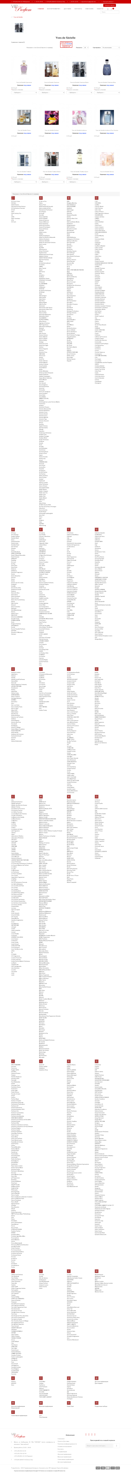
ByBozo (69, 350)
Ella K (40, 576)
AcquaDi (41, 230)
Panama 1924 (15, 1078)
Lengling (13, 879)
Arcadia (41, 446)
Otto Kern (97, 855)
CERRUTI (97, 259)
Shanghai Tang (99, 1135)
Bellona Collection (72, 241)
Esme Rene (42, 620)
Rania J (69, 1080)
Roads (69, 1131)
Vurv (68, 1338)
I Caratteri (42, 672)
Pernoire (13, 1173)
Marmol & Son (43, 892)
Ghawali (97, 574)
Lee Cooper (14, 875)
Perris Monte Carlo (16, 1174)
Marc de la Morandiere (45, 860)
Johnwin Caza (71, 763)
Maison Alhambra (44, 815)
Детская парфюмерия (101, 1381)
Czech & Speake (99, 378)
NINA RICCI (70, 851)
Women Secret (99, 1291)
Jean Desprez (71, 710)
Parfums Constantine (17, 1112)
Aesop (41, 246)
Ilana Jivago (42, 686)
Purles (13, 1267)
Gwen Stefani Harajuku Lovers (103, 636)
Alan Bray (42, 300)
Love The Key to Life (17, 949)
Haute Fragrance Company (19, 684)
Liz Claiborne (15, 923)
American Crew (43, 343)
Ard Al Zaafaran (43, 451)
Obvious (97, 801)
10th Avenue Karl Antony (18, 206)
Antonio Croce (43, 412)
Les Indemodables (16, 896)
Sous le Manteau (99, 1183)
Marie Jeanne (43, 880)
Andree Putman (43, 364)
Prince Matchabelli (16, 1243)
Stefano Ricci (98, 1198)
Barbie (69, 217)
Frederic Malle (71, 606)
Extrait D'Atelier (43, 660)
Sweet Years (98, 1226)
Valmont (69, 1281)
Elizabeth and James (45, 570)
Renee (69, 1109)
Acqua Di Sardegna (44, 227)
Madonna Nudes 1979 (45, 808)
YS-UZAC (41, 1392)
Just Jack (69, 785)
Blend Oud (70, 280)
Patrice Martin (15, 1149)
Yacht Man (42, 1381)
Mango (41, 851)
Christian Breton (99, 292)
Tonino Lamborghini (17, 1357)
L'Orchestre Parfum (16, 810)
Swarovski (98, 1222)
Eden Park (42, 541)
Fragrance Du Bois (72, 582)
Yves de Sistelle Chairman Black (79, 82)
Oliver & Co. (98, 819)
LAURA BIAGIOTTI (16, 855)
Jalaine (69, 689)
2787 (12, 217)
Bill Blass (69, 273)
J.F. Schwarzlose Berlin (73, 672)
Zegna (69, 1386)
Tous (12, 1362)
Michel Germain (43, 964)
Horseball (14, 724)
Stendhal (97, 1203)
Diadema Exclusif (16, 589)
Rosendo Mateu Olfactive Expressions (78, 1164)
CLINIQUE (97, 328)
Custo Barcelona (99, 376)
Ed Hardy (41, 538)
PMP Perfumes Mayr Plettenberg (20, 1214)
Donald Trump (15, 618)
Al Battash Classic (44, 278)
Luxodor (13, 970)
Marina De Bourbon (44, 884)
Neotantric (70, 824)
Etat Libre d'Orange (44, 637)
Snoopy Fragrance (100, 1167)
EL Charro (42, 557)
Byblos (69, 349)
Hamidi (13, 677)
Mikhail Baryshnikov (45, 970)
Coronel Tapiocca (100, 352)
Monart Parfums (43, 1009)
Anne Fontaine (43, 393)
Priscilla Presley (15, 1246)
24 (12, 215)
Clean (96, 326)
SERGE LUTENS (99, 1116)
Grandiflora (98, 611)
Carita (96, 223)
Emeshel (41, 586)
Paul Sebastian (15, 1155)
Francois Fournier (72, 598)
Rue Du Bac (70, 1185)
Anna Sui (41, 388)
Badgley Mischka (72, 203)
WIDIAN (97, 1288)
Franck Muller (71, 594)
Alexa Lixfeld (42, 312)
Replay (69, 1114)
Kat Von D (97, 681)
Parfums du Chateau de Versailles (21, 1119)
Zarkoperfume (71, 1383)
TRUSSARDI (14, 1372)
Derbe (13, 581)
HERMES (13, 700)
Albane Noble (43, 302)
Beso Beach (70, 254)
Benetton (69, 246)
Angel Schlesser (43, 374)
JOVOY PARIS (70, 773)
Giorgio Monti (99, 639)
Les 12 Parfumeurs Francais (19, 882)
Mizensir (41, 997)
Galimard (97, 538)
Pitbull (13, 1208)
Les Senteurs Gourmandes (19, 903)
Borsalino (69, 302)
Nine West (70, 853)
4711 (12, 220)
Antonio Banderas (44, 410)
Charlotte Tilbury (99, 273)
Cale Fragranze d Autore (102, 213)
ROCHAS (69, 1149)
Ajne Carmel (42, 268)
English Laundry (43, 598)
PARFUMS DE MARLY (17, 1118)
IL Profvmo (42, 684)
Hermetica (14, 701)
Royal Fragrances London (74, 1173)
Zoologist (69, 1398)
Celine (96, 254)
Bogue (69, 290)
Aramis (41, 443)
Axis (40, 518)
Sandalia (97, 1083)
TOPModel (14, 1358)
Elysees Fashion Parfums (46, 582)
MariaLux (41, 879)
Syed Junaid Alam (100, 1232)
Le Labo (13, 868)
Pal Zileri (13, 1071)
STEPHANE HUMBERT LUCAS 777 (104, 1205)
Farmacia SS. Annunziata (74, 543)
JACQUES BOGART (72, 679)
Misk (40, 988)
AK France (42, 271)
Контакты (61, 1449)
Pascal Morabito (16, 1147)
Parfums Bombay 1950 (18, 1109)
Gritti (96, 617)
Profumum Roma (16, 1255)
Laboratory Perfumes (17, 838)
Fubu (68, 611)
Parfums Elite (15, 1123)
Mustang (41, 1054)
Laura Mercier (15, 856)
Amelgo (41, 342)
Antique (41, 405)
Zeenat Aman (71, 1385)
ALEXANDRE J (43, 318)
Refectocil (70, 1094)
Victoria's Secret (71, 1316)
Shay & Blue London (100, 1140)
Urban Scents (43, 1286)
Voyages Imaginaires (73, 1336)
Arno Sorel (42, 465)
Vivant (69, 1329)
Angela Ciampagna (44, 376)
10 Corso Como (15, 201)
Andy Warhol (43, 367)
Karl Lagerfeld (99, 679)
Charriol (97, 275)
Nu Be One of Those (72, 875)
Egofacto (41, 548)
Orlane (97, 843)
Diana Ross (14, 594)
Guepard (97, 622)
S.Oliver (97, 1068)
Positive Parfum (15, 1231)
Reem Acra (70, 1092)
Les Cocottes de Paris (17, 885)
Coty (96, 357)
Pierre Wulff (14, 1202)
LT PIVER (13, 954)
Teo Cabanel (14, 1293)
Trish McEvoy (15, 1365)
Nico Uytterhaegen (72, 836)
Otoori (96, 853)
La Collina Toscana (16, 812)
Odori (96, 807)
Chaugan (97, 276)
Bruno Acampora (72, 331)
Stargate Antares (100, 1195)
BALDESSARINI (71, 206)
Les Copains (14, 889)
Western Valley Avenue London (104, 1283)
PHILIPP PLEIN (15, 1185)
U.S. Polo (41, 1274)
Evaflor (41, 646)
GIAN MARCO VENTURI (101, 577)
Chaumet (97, 278)
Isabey (41, 705)
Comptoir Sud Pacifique (101, 343)
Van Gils (69, 1285)
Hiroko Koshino (15, 715)
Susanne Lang (99, 1220)
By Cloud (69, 345)
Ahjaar (41, 261)
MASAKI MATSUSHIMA (45, 901)
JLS (68, 744)
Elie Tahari (42, 565)
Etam (40, 636)
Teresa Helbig (15, 1297)
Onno (96, 832)
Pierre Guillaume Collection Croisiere (21, 1197)
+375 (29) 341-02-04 (20, 1451)
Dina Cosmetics (15, 606)
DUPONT (13, 630)
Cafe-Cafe (98, 210)
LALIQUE (13, 843)
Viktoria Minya (71, 1321)
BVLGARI (69, 343)
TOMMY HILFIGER (16, 1353)
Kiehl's (97, 710)
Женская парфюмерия (18, 1406)
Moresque (42, 1030)
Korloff (97, 727)
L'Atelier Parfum (15, 807)
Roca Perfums (71, 1143)
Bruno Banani (71, 333)
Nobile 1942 (70, 858)
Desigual (13, 584)
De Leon (13, 562)
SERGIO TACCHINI (100, 1121)
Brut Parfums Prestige (73, 335)
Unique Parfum (43, 1283)
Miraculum (42, 985)
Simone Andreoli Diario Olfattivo (104, 1155)
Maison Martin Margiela (46, 826)
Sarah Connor (99, 1095)
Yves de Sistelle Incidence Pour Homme (107, 130)
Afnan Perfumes (43, 251)
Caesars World (99, 206)
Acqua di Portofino (44, 225)
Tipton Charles (15, 1336)
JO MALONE (70, 748)
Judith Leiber (70, 775)
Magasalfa (42, 810)
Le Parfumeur (15, 872)
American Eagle (43, 345)
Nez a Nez (70, 831)
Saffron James (99, 1071)
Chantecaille (98, 270)
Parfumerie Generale (17, 1102)
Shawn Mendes (99, 1138)
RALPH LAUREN (71, 1070)
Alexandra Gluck (44, 316)
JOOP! (68, 765)
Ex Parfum (42, 656)
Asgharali (42, 481)
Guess (97, 625)
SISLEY (97, 1161)
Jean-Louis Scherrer (72, 720)
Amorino (41, 350)
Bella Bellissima (71, 237)
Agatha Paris (43, 252)
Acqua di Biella (43, 218)
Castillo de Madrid (100, 246)
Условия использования (65, 1446)
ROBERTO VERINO (72, 1142)
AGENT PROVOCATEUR (45, 258)
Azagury (41, 520)
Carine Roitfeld (99, 222)
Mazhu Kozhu (43, 932)
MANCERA (42, 848)
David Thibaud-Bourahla (18, 555)
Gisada (97, 594)
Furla (68, 617)
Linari (12, 911)
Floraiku (69, 570)
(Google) (35, 1471)
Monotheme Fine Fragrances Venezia (49, 1016)
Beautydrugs (71, 232)
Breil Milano (70, 325)
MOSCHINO (42, 1038)
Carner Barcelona (100, 230)
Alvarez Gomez (43, 335)
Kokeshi (97, 724)
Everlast (41, 648)
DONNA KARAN (15, 620)
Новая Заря (70, 1406)
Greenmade (98, 613)
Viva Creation (71, 1328)
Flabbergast (70, 565)
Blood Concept (71, 282)
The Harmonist (15, 1309)
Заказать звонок (110, 5)
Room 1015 (70, 1162)
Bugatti (69, 361)
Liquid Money (15, 918)
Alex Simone (42, 311)
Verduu (69, 1295)
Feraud (69, 553)
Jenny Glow (70, 727)
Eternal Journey (43, 639)
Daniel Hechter (15, 541)
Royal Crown (70, 1171)
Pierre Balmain (15, 1193)
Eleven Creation (43, 562)
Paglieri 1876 (15, 1070)
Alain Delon (42, 299)
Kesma (97, 705)
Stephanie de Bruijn (100, 1207)
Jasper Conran (71, 700)
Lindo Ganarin (15, 913)
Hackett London (15, 672)
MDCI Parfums (43, 939)
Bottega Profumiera (73, 311)
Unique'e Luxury (43, 1285)
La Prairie (14, 826)
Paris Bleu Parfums (16, 1133)
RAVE (68, 1083)
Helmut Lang (15, 693)
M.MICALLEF (42, 801)
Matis (40, 909)
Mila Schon (42, 973)
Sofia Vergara (99, 1169)
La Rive (13, 827)
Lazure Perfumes (16, 862)
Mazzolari (41, 933)
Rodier (69, 1150)
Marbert (41, 856)
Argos (41, 455)
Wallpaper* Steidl (100, 1276)
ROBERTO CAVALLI (72, 1140)
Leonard (13, 880)
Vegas (69, 1288)
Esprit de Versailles (44, 625)
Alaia (40, 294)
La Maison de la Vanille (17, 817)
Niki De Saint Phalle (72, 848)
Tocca (13, 1340)
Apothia (41, 424)
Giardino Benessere (100, 582)
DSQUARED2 (14, 625)
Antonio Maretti (43, 417)
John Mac (69, 756)
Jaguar (69, 688)
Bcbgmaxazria (71, 225)
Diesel (13, 601)
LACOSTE (14, 839)
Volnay (69, 1333)
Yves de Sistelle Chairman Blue (107, 82)
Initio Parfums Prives (45, 696)
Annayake (42, 390)
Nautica (69, 813)
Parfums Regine (16, 1128)
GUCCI (97, 620)
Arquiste (41, 469)
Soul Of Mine (98, 1181)
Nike (68, 846)
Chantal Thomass (100, 268)
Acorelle (41, 215)
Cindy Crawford (99, 316)
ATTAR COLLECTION (45, 505)
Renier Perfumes (72, 1111)
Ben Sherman (71, 242)
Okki (96, 812)
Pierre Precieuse (16, 1200)
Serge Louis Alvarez (100, 1114)
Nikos (68, 850)
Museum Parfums (44, 1048)
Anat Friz (41, 359)
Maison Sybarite (43, 829)
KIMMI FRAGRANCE (100, 717)
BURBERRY (70, 338)
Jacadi (69, 676)
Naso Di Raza (70, 808)
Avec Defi (41, 515)
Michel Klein (42, 966)
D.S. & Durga (14, 534)
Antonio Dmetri (43, 414)
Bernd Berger (71, 252)
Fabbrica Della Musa (72, 534)
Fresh (68, 608)
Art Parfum (42, 474)
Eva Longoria (43, 644)
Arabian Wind (43, 438)
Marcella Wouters (44, 872)
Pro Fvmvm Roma (16, 1250)
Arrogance (42, 470)
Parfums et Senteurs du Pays (19, 1124)
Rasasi (69, 1082)
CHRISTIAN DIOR (99, 294)
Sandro (97, 1085)
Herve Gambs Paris (16, 707)
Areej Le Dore (43, 453)
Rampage (70, 1076)
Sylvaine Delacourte (100, 1234)
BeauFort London (72, 229)
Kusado (97, 739)
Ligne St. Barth (15, 909)
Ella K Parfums (43, 577)
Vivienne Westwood (72, 1340)
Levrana (13, 908)
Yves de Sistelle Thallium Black (51, 171)
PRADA (13, 1232)
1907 (12, 211)
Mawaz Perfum (43, 920)
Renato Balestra (71, 1104)
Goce (96, 603)
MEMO (41, 942)
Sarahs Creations (100, 1099)
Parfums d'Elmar (16, 1114)
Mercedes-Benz (43, 951)
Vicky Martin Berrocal (73, 1307)
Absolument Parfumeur (46, 210)
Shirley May (98, 1142)
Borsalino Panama (72, 304)
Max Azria (42, 921)
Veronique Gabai (72, 1300)
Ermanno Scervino (44, 611)
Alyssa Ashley (43, 340)
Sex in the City (99, 1124)
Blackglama (70, 278)
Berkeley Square (72, 251)
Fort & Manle (70, 577)
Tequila (13, 1295)
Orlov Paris (98, 844)
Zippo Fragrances (72, 1393)
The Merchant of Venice (18, 1312)
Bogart (69, 288)
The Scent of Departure (18, 1317)
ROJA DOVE (70, 1155)
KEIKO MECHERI (99, 691)
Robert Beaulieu (71, 1133)
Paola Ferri (14, 1088)
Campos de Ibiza (99, 217)
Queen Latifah (43, 1066)
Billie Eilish (70, 275)
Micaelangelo (43, 956)
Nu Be (68, 873)
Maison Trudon (43, 832)
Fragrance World (72, 584)
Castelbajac (98, 381)
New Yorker (70, 829)
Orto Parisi (98, 850)
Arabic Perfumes (44, 439)
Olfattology (98, 815)
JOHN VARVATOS (72, 761)
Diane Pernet (15, 598)
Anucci (41, 422)
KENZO (97, 700)
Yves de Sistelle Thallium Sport (79, 171)
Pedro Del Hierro (16, 1159)
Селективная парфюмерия (19, 1415)
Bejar (68, 235)
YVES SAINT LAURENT (45, 1397)
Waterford (98, 1278)
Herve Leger (14, 708)
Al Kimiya (41, 285)
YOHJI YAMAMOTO (44, 1390)
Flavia (68, 567)
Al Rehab (41, 288)
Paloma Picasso (15, 1073)
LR (12, 952)
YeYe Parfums (43, 1386)
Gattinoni (97, 546)
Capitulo (97, 220)
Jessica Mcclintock (72, 790)
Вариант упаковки (17, 89)
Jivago (69, 742)
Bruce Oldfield (71, 330)
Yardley (41, 1383)
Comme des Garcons (101, 340)
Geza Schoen (98, 570)
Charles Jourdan (99, 271)
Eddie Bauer (42, 540)
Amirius (41, 347)
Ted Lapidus (14, 1290)
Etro (40, 663)
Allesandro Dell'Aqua (45, 326)
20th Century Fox (16, 213)
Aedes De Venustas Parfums (47, 242)
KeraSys (97, 701)
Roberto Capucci (72, 1138)
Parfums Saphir (15, 1130)
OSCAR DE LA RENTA (101, 851)
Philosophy (14, 1190)
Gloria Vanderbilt (99, 601)
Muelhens (42, 1043)
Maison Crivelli (43, 817)
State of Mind (98, 1197)
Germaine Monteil (100, 567)
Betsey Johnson (71, 259)
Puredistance (15, 1265)
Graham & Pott (99, 610)
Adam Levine (43, 232)
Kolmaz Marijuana (100, 725)
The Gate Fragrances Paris (19, 1307)
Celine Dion (98, 256)
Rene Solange (71, 1107)
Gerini (96, 565)
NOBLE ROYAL (71, 860)
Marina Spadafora (44, 889)
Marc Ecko (42, 862)
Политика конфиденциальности (67, 1444)
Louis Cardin (14, 942)
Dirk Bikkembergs (16, 610)
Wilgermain (98, 1290)
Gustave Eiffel (99, 629)
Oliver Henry (98, 820)
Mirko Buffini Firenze (45, 987)
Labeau (13, 832)
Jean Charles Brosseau (73, 707)
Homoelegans (15, 720)
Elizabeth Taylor (43, 574)
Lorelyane (14, 935)
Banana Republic (72, 215)
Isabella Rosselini (44, 701)
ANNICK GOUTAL (44, 398)
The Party (14, 1314)
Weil (96, 1279)
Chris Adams (98, 287)
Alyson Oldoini (43, 338)
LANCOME (14, 846)
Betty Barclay (71, 261)
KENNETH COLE (99, 696)
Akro (40, 273)
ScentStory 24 (99, 1104)
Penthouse (14, 1164)
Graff (96, 608)
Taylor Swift (14, 1286)
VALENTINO (70, 1279)
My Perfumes (43, 1055)
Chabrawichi (98, 264)
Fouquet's (70, 579)
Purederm (14, 1263)
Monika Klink (42, 1014)
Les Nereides (15, 897)
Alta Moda (42, 330)
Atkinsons (42, 499)
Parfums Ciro (15, 1111)
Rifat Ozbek (70, 1126)
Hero (12, 703)
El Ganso (41, 558)
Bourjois (69, 318)
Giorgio (97, 587)
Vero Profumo (71, 1297)
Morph (41, 1035)
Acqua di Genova (44, 220)
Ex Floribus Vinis (43, 653)
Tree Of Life (14, 1363)
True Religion (15, 1369)
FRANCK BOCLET (72, 593)
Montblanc (42, 1024)
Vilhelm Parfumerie (72, 1322)
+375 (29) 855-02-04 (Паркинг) (23, 1456)
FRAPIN (69, 601)
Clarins (97, 321)
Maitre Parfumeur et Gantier (47, 836)
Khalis (96, 707)
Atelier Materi (43, 498)
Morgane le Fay (43, 1033)
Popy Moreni (14, 1224)
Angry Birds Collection (45, 378)
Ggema (97, 572)
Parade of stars (15, 1094)
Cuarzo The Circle (100, 369)
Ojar (96, 810)
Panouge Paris (15, 1085)
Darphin (13, 548)
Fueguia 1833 (71, 613)
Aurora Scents (43, 510)
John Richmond (71, 760)
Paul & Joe (14, 1152)
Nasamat (69, 807)
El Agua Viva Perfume (45, 555)
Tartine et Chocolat (16, 1279)
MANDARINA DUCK (44, 850)
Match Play (42, 906)
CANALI (97, 218)
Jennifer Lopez (71, 789)
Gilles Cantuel (99, 584)
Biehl (68, 268)
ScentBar (97, 1102)
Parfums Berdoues (16, 1107)
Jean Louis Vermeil (72, 712)
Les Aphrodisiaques (17, 884)
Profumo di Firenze (16, 1253)
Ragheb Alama (71, 1064)
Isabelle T (42, 703)
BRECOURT (70, 321)
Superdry (97, 1219)
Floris (68, 574)
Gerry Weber (98, 569)
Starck (97, 1193)
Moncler (41, 1011)
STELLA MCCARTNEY (101, 1202)
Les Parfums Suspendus (18, 901)
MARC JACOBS (43, 863)
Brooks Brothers (71, 328)
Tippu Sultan (14, 1334)
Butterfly (69, 342)
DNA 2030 (14, 615)
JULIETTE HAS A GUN (73, 780)
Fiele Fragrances (72, 557)
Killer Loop (98, 713)
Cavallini (97, 252)
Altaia (40, 331)
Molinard (41, 1000)
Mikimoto (41, 971)
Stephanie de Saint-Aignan (102, 1208)
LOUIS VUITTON (15, 945)
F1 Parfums (70, 533)
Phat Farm (14, 1183)
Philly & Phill (14, 1188)
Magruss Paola (43, 813)
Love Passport (15, 947)
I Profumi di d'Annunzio (45, 674)
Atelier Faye (42, 494)
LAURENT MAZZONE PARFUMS (20, 860)
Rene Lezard (70, 1106)
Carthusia (97, 242)
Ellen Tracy (42, 581)
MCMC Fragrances (44, 937)
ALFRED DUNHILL (44, 319)
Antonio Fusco (43, 415)
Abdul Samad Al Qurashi (46, 206)
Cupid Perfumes (99, 374)
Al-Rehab (41, 292)
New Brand (70, 826)
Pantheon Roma (16, 1087)
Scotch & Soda (99, 1106)
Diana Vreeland (15, 596)
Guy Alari (97, 630)
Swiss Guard (98, 1231)
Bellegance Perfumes (73, 239)
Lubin (12, 975)
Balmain (69, 211)
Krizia (96, 744)
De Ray (13, 564)
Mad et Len (42, 803)
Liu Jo (12, 921)
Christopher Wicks (100, 309)
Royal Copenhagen (72, 1167)
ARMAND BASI (43, 462)
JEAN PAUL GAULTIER (73, 717)
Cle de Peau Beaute (100, 325)
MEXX (41, 954)
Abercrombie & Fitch (45, 208)
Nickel (68, 832)
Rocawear (70, 1145)
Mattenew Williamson (45, 911)
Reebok (69, 1088)
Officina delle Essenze (101, 808)
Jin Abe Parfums (71, 741)
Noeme (69, 862)
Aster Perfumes (43, 484)
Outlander (98, 858)
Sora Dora (98, 1176)
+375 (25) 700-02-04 (20, 1453)
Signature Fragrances (101, 1149)
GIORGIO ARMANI (100, 589)
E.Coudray (42, 533)
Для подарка (98, 1383)
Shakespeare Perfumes (101, 1131)
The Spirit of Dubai (16, 1319)
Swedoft (97, 1224)
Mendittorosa (43, 945)
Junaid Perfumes (72, 782)
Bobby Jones (70, 355)
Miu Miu (41, 995)
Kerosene (97, 703)
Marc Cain (42, 858)
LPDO (12, 951)
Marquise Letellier (44, 896)
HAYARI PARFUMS (16, 686)
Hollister (13, 719)
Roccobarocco (71, 1147)
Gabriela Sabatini (100, 533)
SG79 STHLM (98, 1126)
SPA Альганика (99, 1185)
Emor (40, 591)
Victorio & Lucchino (72, 1319)
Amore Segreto (43, 349)
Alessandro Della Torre (45, 309)
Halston (13, 676)
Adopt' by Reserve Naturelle (47, 237)
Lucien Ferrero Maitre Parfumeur (20, 961)
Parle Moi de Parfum (17, 1142)
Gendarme (98, 548)
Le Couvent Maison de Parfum (20, 865)
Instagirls (41, 698)
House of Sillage (16, 727)
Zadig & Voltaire (71, 1381)
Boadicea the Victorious (74, 285)
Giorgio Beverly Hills (100, 591)
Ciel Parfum (98, 311)
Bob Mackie (70, 287)
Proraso (13, 1256)
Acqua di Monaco (44, 222)
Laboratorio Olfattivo (17, 836)
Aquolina (41, 431)
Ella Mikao (42, 579)
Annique (41, 400)
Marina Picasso (43, 887)
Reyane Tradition (72, 1121)
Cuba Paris (98, 371)
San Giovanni (98, 1082)
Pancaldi (13, 1080)
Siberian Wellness (100, 1145)
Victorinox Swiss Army (73, 1317)
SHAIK (96, 1130)
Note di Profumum (72, 868)
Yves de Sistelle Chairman (51, 82)
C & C (96, 201)
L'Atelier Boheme (16, 803)
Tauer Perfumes (15, 1281)
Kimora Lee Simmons (101, 742)
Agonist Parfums (44, 259)
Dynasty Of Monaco (17, 632)
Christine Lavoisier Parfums (103, 306)
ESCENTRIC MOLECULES (46, 618)
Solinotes (97, 1171)
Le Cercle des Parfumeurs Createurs (21, 863)
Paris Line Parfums (16, 1138)
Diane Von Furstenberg (18, 599)
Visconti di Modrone (72, 1326)
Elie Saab (41, 564)
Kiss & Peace (98, 719)
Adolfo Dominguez (44, 235)
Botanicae (70, 309)
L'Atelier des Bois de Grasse (19, 805)
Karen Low (98, 677)
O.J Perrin (97, 800)
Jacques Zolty (71, 684)
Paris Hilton (14, 1137)
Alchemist (42, 306)
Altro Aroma (42, 333)
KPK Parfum (98, 734)
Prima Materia (15, 1239)
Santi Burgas (98, 1090)
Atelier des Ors (43, 493)
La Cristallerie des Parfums (19, 813)
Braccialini (70, 357)
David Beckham (15, 552)
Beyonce (69, 264)
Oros (96, 848)
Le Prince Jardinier (16, 873)
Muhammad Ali (43, 1045)
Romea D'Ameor (71, 1157)
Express (41, 658)
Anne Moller (42, 397)
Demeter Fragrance (16, 572)
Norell (68, 867)
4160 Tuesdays (15, 218)
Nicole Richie (70, 844)
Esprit (40, 623)
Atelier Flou (42, 496)
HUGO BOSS (14, 732)
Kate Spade (98, 684)
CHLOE (97, 282)
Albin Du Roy (42, 304)
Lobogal (13, 927)
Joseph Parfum (71, 768)
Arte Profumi (42, 477)
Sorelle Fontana (99, 1178)
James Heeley (71, 691)
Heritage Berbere (16, 698)
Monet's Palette (43, 1012)
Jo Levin (69, 746)
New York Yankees (72, 827)
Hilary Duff (14, 710)
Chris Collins (98, 288)
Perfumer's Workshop (17, 1171)
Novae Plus (70, 872)
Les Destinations (16, 891)
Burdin (69, 340)
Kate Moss (98, 683)
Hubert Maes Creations (18, 729)
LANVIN (13, 850)
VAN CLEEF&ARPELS (73, 1283)
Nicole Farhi (70, 841)
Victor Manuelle (71, 1310)
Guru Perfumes (99, 627)
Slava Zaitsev (98, 1164)
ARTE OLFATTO (43, 475)
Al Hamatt (42, 282)
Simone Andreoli (99, 1154)
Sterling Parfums (100, 1210)
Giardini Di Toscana (100, 581)
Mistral (41, 994)
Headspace (14, 688)
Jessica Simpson (71, 730)
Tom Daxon (14, 1345)
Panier (13, 1083)
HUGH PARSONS (16, 730)
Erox (40, 615)
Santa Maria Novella (100, 1088)
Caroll (96, 234)
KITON (96, 720)
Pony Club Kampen (16, 1222)
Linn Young (14, 916)
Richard (69, 1123)
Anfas (41, 369)
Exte (40, 665)
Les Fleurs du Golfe (16, 894)
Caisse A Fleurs (99, 211)
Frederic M (70, 605)
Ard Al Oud (42, 450)
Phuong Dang (15, 1191)
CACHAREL (98, 203)
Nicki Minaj (70, 834)
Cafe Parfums (99, 208)
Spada (97, 1186)
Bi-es (68, 266)
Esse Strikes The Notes (45, 627)
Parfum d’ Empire (16, 1100)
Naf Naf (69, 880)
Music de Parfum (44, 1050)
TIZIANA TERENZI (16, 1338)
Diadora (13, 591)
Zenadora (70, 1388)
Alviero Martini (43, 337)
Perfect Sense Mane (17, 1167)
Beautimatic (70, 230)
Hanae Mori (14, 681)
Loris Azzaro (14, 939)
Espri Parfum (43, 622)
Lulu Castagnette (16, 966)
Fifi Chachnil (70, 558)
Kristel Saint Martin (100, 736)
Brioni (68, 326)
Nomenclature (71, 863)
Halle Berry (14, 674)
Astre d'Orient (43, 486)
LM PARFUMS (15, 925)
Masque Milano (43, 903)
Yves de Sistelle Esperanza (24, 82)
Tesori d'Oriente (15, 1300)
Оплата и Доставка (63, 1441)
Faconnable (70, 618)
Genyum (97, 555)
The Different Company (18, 1304)
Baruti (68, 220)
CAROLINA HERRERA (101, 232)
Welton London (99, 1281)
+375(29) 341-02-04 (18, 1)
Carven (97, 379)
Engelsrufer (42, 596)
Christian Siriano (99, 300)
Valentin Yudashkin (72, 1276)
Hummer (13, 737)
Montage (41, 1019)
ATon (40, 501)
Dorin (12, 622)
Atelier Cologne (43, 491)
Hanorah (13, 683)
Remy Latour (70, 1100)
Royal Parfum (71, 1176)
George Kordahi (99, 558)
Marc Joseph (42, 865)
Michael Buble (43, 957)
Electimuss (42, 560)
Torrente (13, 1374)
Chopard (97, 285)
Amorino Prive (43, 352)
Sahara (97, 1073)
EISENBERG (42, 552)
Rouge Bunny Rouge (73, 1166)
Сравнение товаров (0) (18, 42)
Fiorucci (69, 562)
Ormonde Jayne (99, 846)
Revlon (69, 1119)
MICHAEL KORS (43, 961)
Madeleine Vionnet (44, 805)
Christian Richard (100, 299)
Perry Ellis (14, 1176)
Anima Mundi (43, 379)
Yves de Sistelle (18, 17)
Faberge (69, 536)
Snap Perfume (99, 1166)
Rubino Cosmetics (72, 1179)
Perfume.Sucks (15, 1169)
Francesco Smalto (72, 591)
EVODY (41, 651)
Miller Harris (42, 980)
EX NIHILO (42, 654)
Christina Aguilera (100, 302)
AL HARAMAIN (43, 283)
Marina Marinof (43, 885)
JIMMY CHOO (70, 739)
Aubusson (42, 508)
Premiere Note (15, 1234)
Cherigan (97, 280)
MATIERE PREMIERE (45, 908)
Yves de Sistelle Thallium (24, 171)
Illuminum (41, 688)
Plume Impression (16, 1212)
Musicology (42, 1052)
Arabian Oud (42, 434)
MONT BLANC (43, 1018)
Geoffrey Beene (99, 557)
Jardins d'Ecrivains (72, 696)
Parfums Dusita (15, 1121)
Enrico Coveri (43, 599)
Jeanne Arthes (71, 724)
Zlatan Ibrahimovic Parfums (75, 1397)
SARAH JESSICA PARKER (102, 1097)
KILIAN (97, 712)
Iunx (40, 708)
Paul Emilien (14, 1154)
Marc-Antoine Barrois (45, 870)
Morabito (41, 1028)
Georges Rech (99, 560)
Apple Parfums (43, 426)
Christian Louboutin (100, 297)
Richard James (71, 1124)
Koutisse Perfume (100, 732)
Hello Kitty (14, 691)
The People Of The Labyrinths (19, 1316)
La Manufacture (15, 819)
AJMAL (41, 266)
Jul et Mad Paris (71, 778)
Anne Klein (42, 395)
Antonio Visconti (44, 421)
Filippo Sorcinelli (71, 560)
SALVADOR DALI (99, 1078)
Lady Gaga (14, 841)
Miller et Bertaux (44, 978)
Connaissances (99, 345)
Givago (97, 598)
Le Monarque (15, 870)
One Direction (99, 829)
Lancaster (14, 971)
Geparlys (97, 562)
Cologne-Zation (99, 338)
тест (40, 1415)
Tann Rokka (14, 1278)
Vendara (69, 1290)
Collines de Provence (101, 337)
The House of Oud (16, 1310)
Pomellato (14, 1220)
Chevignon (98, 383)
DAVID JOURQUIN (16, 553)
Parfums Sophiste (16, 1131)
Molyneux (42, 1006)
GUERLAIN (98, 623)
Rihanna (69, 1128)
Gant (96, 543)
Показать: (79, 47)
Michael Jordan (43, 959)
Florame (69, 572)
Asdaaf (41, 479)
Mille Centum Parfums (45, 976)
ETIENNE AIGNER (44, 641)
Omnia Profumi (99, 826)
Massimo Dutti (43, 904)
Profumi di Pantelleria (17, 1251)
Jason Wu (70, 698)
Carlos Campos (99, 227)
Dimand (13, 605)
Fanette (69, 541)
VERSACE (69, 1302)
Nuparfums (70, 879)
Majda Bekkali (43, 838)
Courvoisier (98, 361)
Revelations (70, 1116)
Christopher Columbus (101, 307)
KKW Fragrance (99, 722)
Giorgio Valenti (99, 593)
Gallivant (97, 540)
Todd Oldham (15, 1341)
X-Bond (13, 1381)
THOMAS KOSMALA (16, 1331)
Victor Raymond (71, 1312)
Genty (96, 553)
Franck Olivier (71, 596)
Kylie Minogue (99, 741)
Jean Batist (70, 705)
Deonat (13, 577)
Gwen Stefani (99, 634)
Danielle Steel (15, 545)
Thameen (14, 1302)
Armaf (41, 460)
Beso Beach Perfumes (73, 256)
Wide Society (98, 1286)
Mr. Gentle (42, 1042)
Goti (96, 606)
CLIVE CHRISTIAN (100, 330)
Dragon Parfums (16, 623)
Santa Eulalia (98, 1087)
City (96, 318)
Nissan (69, 856)
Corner (97, 350)
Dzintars (13, 634)
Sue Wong (98, 1217)
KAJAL (96, 672)
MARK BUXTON (43, 891)
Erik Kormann (43, 610)
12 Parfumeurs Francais (18, 208)
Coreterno (98, 349)
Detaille (13, 586)
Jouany (69, 770)
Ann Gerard (42, 383)
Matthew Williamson (45, 913)
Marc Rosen (42, 868)
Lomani (13, 932)
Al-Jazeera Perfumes (45, 290)
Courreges (98, 359)
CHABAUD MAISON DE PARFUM (104, 263)
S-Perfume (98, 1064)
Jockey (69, 753)
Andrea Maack (43, 362)
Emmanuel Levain (44, 589)
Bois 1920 (70, 294)
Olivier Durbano (99, 822)
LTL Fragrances (15, 956)
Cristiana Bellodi (99, 366)
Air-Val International (44, 263)
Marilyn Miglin (43, 882)
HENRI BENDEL (15, 695)
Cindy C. (97, 314)
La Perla (13, 824)
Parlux (13, 1145)
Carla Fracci (98, 225)
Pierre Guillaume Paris (17, 1198)
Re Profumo (70, 1087)
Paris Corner (14, 1135)
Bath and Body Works (73, 222)
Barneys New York (72, 218)
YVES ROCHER (43, 1395)
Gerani (97, 564)
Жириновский (15, 1408)
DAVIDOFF (14, 558)
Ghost (96, 576)
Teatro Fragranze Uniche (18, 1288)
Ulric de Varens (43, 1278)
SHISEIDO (97, 1143)
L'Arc (12, 800)
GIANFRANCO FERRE (101, 579)
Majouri (41, 841)
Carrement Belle (99, 239)
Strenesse (98, 1214)
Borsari (69, 306)
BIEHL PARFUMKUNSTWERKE (75, 270)
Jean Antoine (70, 703)
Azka (40, 522)
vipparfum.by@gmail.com (88, 1)
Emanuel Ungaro (44, 584)
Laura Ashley (15, 853)
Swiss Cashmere (99, 1229)
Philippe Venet (15, 1186)
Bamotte (69, 213)
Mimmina (41, 982)
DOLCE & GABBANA (17, 617)
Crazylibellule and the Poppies (103, 362)
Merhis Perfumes (44, 952)
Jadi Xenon (70, 686)
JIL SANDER (70, 737)
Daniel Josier (14, 543)
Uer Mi (41, 1276)
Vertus (69, 1304)
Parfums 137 (14, 1106)
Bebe (68, 234)
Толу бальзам (43, 1417)
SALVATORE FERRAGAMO (102, 1080)
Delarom (13, 569)
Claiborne (97, 319)
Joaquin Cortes (71, 751)
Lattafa (13, 851)
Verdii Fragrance (71, 1293)
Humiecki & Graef (16, 736)
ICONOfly (41, 677)
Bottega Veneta (71, 312)
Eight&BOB (42, 550)
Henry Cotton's (15, 696)
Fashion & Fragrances (73, 545)
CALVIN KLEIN (99, 215)
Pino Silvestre (15, 1207)
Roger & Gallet (71, 1154)
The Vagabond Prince (17, 1322)
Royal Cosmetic (71, 1169)
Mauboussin (42, 915)
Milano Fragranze (44, 975)
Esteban (41, 632)
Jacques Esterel (71, 681)
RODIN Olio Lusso (72, 1152)
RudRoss (69, 1181)
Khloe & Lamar (99, 708)
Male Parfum (42, 844)
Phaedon (14, 1179)
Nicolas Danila (71, 839)
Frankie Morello (71, 599)
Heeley (13, 689)
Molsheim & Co (43, 1002)
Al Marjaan (42, 287)
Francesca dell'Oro (72, 589)
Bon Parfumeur (71, 295)
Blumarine (70, 283)
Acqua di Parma (43, 223)
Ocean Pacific (99, 803)
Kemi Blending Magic (101, 693)
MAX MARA (42, 927)
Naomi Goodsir (71, 801)
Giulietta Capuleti (100, 596)
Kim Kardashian (99, 715)
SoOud (97, 1174)
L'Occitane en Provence (18, 808)
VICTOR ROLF (71, 1314)
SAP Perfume (98, 1092)
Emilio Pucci (42, 587)
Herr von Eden (15, 705)
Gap (96, 545)
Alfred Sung (42, 525)
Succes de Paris (99, 1215)
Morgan (41, 1031)
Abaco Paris (42, 205)
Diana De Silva (15, 593)
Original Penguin (99, 839)
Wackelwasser (99, 1274)
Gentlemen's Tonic (100, 552)
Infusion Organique (44, 695)
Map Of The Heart (44, 855)
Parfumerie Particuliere (18, 1104)
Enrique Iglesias (43, 603)
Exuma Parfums (43, 661)
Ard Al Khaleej (43, 448)
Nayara (69, 817)
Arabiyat (41, 441)
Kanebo (97, 674)
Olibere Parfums (99, 817)
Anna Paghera (43, 385)
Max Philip (42, 928)
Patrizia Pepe (15, 1150)
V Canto (69, 1274)
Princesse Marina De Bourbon (19, 1244)
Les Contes (14, 887)
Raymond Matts (71, 1085)
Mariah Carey (43, 877)
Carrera (97, 241)
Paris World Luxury (16, 1140)
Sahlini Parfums (99, 1075)
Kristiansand (98, 737)
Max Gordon (42, 925)
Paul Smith (14, 1157)
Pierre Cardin (15, 1195)
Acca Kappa (42, 211)
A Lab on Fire (43, 201)
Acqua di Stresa (43, 229)
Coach (97, 333)
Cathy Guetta (99, 249)
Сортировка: (97, 47)
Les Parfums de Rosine (18, 899)
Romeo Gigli (70, 1159)
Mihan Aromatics (44, 968)
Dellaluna (14, 570)
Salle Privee (98, 1076)
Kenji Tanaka (98, 695)
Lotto (12, 973)
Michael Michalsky (44, 963)
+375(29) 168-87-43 (52, 1)
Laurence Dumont (16, 858)
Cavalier (97, 251)
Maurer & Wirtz (43, 916)
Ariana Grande (43, 456)
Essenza (41, 630)
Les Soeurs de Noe (16, 904)
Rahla (68, 1066)
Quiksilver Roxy (43, 1070)
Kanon (97, 676)
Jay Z (68, 701)
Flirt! (68, 569)
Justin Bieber (70, 787)
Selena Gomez (99, 1111)
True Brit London (16, 1367)
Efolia (40, 546)
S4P (96, 1070)
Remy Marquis (71, 1102)
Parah (13, 1095)
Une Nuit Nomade (44, 1281)
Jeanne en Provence (73, 725)
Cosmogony (98, 354)
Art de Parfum (43, 472)
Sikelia (97, 1150)
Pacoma (13, 1066)
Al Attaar (41, 276)
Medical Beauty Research (46, 940)
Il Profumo (42, 683)
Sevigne (97, 1123)
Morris (41, 1036)
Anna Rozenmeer (44, 386)
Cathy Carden (99, 247)
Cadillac (97, 205)
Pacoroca (14, 1068)
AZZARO (41, 523)
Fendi (68, 552)
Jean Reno (70, 719)
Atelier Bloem (43, 489)
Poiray (13, 1215)
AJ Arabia (41, 264)
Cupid (96, 373)
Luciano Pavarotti (16, 957)
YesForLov (42, 1385)
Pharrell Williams (16, 1181)
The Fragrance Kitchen (17, 1305)
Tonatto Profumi (16, 1355)
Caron (96, 237)
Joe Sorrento (70, 792)
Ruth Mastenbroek (72, 1186)
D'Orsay (13, 533)
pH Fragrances (15, 1178)
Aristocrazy (42, 458)
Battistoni (70, 223)
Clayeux (97, 323)
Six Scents (98, 1162)
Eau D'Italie (42, 534)
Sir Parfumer (98, 1159)
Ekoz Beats (42, 553)
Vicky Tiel (69, 1309)
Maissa (41, 834)
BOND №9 (70, 297)
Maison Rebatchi (44, 827)
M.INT (40, 800)
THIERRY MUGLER (16, 1328)
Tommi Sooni (14, 1350)
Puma (13, 1262)
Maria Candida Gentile (45, 873)
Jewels (69, 736)
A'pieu (41, 203)
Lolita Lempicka (15, 930)
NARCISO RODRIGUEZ (73, 803)
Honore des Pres (16, 722)
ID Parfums (42, 679)
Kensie (97, 698)
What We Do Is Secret (101, 1285)
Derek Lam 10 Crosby (17, 582)
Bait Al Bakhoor (71, 205)
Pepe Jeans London (16, 1166)
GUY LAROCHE (99, 632)
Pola (12, 1217)
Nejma (69, 822)
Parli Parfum (14, 1143)
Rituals (69, 1130)
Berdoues (70, 249)
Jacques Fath (70, 683)
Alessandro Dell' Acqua (45, 307)
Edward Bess (43, 545)
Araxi (40, 444)
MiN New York (43, 983)
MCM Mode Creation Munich (47, 935)
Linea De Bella (15, 915)
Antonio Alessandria (45, 409)
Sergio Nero (98, 1119)
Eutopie (41, 642)
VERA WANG (70, 1291)
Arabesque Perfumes (45, 433)
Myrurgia (41, 1057)
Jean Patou (70, 715)
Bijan (68, 271)
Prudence (14, 1258)
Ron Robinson (71, 1161)
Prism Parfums (15, 1248)
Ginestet (97, 586)
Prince (13, 1241)
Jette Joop (70, 734)
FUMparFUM (70, 615)
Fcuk (68, 548)
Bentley (69, 247)
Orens (96, 836)
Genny (97, 550)
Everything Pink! (43, 649)
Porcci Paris (14, 1227)
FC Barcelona (71, 546)
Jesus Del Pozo (71, 732)
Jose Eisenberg (71, 766)
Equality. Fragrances (45, 608)
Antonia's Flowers (44, 407)
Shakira (97, 1133)
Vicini (68, 1305)
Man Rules (42, 846)
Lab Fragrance (15, 831)
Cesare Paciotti (99, 261)
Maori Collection (43, 853)
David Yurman (15, 557)
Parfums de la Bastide (17, 1116)
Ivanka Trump (43, 710)
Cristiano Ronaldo (100, 367)
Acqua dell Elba (43, 217)
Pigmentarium (15, 1203)
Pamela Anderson (16, 1076)
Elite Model (42, 569)
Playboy (13, 1210)
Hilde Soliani (14, 712)
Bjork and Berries (72, 276)
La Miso (13, 822)
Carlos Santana (99, 229)
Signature (98, 1147)
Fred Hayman (70, 603)
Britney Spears (71, 359)
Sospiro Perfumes (100, 1179)
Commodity (98, 342)
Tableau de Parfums (17, 1274)
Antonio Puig (43, 419)
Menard (41, 944)
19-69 (13, 210)
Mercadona (42, 949)
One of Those (99, 831)
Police (13, 1219)
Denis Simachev (15, 576)
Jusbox (69, 784)
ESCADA (41, 617)
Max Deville (42, 923)
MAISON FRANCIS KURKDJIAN (47, 819)
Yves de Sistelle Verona (107, 171)
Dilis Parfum (14, 603)
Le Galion (14, 867)
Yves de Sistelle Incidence (79, 130)
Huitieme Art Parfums (17, 734)
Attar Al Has (42, 503)
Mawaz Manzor (43, 918)
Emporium (42, 594)
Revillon (69, 1118)
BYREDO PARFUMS (72, 352)
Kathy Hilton (98, 686)
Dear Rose (14, 567)
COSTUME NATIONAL (101, 355)
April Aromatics (43, 427)
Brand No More (71, 319)
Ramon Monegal (71, 1075)
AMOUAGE (42, 354)
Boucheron (70, 314)
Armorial (41, 463)
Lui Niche (13, 963)
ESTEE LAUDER (43, 634)
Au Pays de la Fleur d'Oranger (47, 506)
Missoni (41, 992)
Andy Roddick (43, 366)
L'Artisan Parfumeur (17, 801)
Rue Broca (70, 1183)
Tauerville (14, 1283)
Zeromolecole (71, 1390)
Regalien (69, 1095)
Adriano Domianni (44, 239)
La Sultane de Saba (16, 829)
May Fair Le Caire (44, 930)
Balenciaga (70, 210)
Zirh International (72, 1395)
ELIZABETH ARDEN (44, 572)
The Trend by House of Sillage (19, 1321)
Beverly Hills (70, 263)
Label (12, 834)
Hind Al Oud (14, 713)
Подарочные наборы (101, 1406)
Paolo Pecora (15, 1092)
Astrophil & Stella (44, 487)
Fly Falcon (70, 576)
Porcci (13, 1226)
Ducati (13, 627)
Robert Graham (71, 1135)
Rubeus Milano (71, 1178)
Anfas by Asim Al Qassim (46, 373)
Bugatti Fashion (71, 337)
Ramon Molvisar (71, 1073)
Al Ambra (41, 275)
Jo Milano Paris (71, 749)
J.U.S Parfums (71, 674)
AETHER (41, 247)
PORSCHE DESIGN (16, 1229)
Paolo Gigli (14, 1090)
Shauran (97, 1137)
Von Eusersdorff (71, 1334)
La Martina (14, 820)
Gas (96, 637)
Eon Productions (44, 606)
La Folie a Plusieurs (16, 815)
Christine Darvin (99, 304)
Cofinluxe (97, 335)
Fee (68, 550)
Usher (41, 1288)
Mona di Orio (42, 1007)
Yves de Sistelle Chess (24, 130)
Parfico (13, 1097)
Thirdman (14, 1329)
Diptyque (13, 608)
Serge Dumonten (100, 1112)
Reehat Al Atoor (71, 1090)
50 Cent (13, 222)
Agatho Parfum (43, 256)
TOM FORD (14, 1346)
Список (23, 47)
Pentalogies (14, 1162)
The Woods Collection (17, 1324)
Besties (69, 258)
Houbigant (14, 725)
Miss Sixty (42, 990)
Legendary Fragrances (17, 877)
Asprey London (43, 482)
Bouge (69, 316)
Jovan (68, 772)
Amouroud (42, 355)
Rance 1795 (70, 1078)
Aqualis (41, 429)
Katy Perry (98, 688)
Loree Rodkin (15, 933)
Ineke (40, 691)
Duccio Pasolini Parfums (18, 629)
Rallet (68, 1068)
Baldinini (69, 208)
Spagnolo (97, 1188)
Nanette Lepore (71, 800)
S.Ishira (97, 1066)
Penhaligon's (15, 1161)
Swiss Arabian (99, 1227)
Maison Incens (43, 822)
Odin (96, 805)
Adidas (41, 234)
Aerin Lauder (42, 244)
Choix (96, 283)
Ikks (40, 681)
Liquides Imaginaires (17, 920)
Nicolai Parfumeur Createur (75, 838)
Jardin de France (71, 693)
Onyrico (97, 834)
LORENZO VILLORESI (17, 937)
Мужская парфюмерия (46, 1406)
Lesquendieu (15, 906)
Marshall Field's (43, 897)
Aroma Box (42, 467)
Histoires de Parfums (17, 717)
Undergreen (42, 1279)
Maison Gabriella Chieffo (46, 820)
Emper (41, 593)
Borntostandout (71, 300)
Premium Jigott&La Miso (18, 1236)
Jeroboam (70, 729)
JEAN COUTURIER (72, 708)
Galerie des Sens (100, 536)
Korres (97, 729)
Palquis (13, 1075)
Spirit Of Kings (99, 1190)
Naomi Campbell (71, 882)
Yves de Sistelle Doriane (52, 130)
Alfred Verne (42, 321)
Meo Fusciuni (43, 947)
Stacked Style (99, 1191)
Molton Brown (43, 1004)
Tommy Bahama (15, 1351)
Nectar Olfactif (71, 819)
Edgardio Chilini (43, 543)
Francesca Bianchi (72, 587)
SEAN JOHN (98, 1107)
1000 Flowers (15, 205)
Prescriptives (15, 1238)
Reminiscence (71, 1099)
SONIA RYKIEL (99, 1173)
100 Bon (13, 203)
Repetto (69, 1112)
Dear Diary (14, 565)
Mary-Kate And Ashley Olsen (47, 899)
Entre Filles (42, 605)
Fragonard (70, 581)
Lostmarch (14, 940)
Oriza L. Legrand (99, 841)
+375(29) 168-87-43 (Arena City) (23, 1459)
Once (96, 827)
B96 (68, 201)
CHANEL (97, 266)
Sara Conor (98, 1094)
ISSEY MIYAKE (43, 707)
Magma (41, 812)
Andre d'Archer (43, 361)
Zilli (68, 1392)
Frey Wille (70, 610)
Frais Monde (70, 586)
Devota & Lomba (16, 587)
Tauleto (13, 1285)
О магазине (61, 1438)
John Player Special (72, 758)
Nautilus (69, 815)
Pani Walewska (15, 1082)
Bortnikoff (70, 307)
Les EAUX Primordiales (17, 892)
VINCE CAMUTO (71, 1324)
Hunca (13, 739)
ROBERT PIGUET (72, 1137)
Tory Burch (14, 1360)
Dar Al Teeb (14, 546)
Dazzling (13, 560)
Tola (12, 1343)
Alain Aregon (43, 295)
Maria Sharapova (44, 875)
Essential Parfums (44, 629)
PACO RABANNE (16, 1064)
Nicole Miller (70, 843)
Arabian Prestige (44, 436)
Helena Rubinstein (16, 741)
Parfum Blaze (15, 1099)
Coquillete (98, 347)
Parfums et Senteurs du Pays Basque (22, 1126)
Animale (41, 381)
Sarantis (97, 1100)
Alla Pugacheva (43, 325)
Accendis (41, 213)
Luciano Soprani (16, 959)
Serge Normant (99, 1118)
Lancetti (13, 844)
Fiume (68, 564)
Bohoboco (70, 292)
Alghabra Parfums (44, 323)
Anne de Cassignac (44, 391)
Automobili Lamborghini (46, 513)
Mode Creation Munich (45, 999)
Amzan (41, 357)
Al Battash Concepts (45, 280)
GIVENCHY (98, 599)
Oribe (96, 838)
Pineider (13, 1205)
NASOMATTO (70, 810)
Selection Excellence (101, 1109)
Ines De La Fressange (45, 693)
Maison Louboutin (44, 824)
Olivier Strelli (98, 824)
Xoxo (12, 1385)
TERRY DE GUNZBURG (17, 1298)
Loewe (13, 928)
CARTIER (97, 244)
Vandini (69, 1286)
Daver (13, 550)
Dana (12, 540)
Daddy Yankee (15, 536)
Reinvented (70, 1097)
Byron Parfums (71, 354)
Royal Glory (70, 1174)
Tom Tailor (14, 1348)
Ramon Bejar (70, 1071)
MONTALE (42, 1021)
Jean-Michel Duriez (72, 722)
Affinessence (43, 249)
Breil (68, 323)
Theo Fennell (15, 1326)
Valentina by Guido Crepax (74, 1278)
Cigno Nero (98, 312)
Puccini (13, 1260)
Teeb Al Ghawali (15, 1291)
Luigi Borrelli (14, 964)
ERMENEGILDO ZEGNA (45, 613)
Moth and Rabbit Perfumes (46, 1040)
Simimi (96, 1152)
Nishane (69, 855)
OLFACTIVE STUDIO (100, 813)
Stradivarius (98, 1212)
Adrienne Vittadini (44, 241)
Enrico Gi (41, 601)
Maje (40, 839)
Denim (13, 574)
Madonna (42, 807)
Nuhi (68, 877)
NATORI (69, 812)
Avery (40, 517)
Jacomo (69, 677)
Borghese (70, 299)
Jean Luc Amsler (71, 713)
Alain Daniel (42, 297)
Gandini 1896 (99, 541)
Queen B (41, 1064)
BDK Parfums (71, 227)
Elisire (41, 567)
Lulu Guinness (15, 968)
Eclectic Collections (44, 536)
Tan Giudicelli (15, 1276)
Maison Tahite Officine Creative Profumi (50, 831)
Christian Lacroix (99, 295)
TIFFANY (13, 1333)
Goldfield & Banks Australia (103, 605)
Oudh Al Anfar (99, 856)
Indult (40, 689)
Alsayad (41, 328)
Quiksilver (42, 1068)
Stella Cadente (99, 1200)
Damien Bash (15, 538)
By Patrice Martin (72, 347)
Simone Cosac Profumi (101, 1157)
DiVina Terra (14, 613)
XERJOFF (13, 1383)
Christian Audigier (100, 290)
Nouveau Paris (71, 870)
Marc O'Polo (42, 867)
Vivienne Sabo (71, 1331)
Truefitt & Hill (15, 1370)
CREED (97, 364)
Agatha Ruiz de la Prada (46, 254)
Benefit (69, 244)
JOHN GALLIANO (71, 754)
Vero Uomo (70, 1298)
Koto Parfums (99, 730)
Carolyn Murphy (99, 235)
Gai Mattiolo (98, 534)
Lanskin (13, 848)
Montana (41, 1023)
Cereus (97, 258)
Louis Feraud (15, 944)
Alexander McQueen (45, 314)
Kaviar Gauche (99, 689)
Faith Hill (69, 540)
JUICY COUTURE (71, 777)
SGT (96, 1128)
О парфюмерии (62, 1451)
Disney (13, 611)
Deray (13, 579)
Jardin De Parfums (72, 695)
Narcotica (70, 805)
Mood (40, 1026)
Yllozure (41, 1388)
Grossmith (98, 618)
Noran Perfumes (71, 865)
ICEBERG (41, 676)
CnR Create (98, 331)
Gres (96, 615)
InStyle (41, 700)
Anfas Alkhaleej (43, 371)
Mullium (41, 1047)
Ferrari (69, 555)
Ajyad (40, 270)
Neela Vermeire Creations (74, 820)
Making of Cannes (44, 843)
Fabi (68, 538)
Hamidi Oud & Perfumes (18, 679)
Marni (40, 894)
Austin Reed (42, 511)
